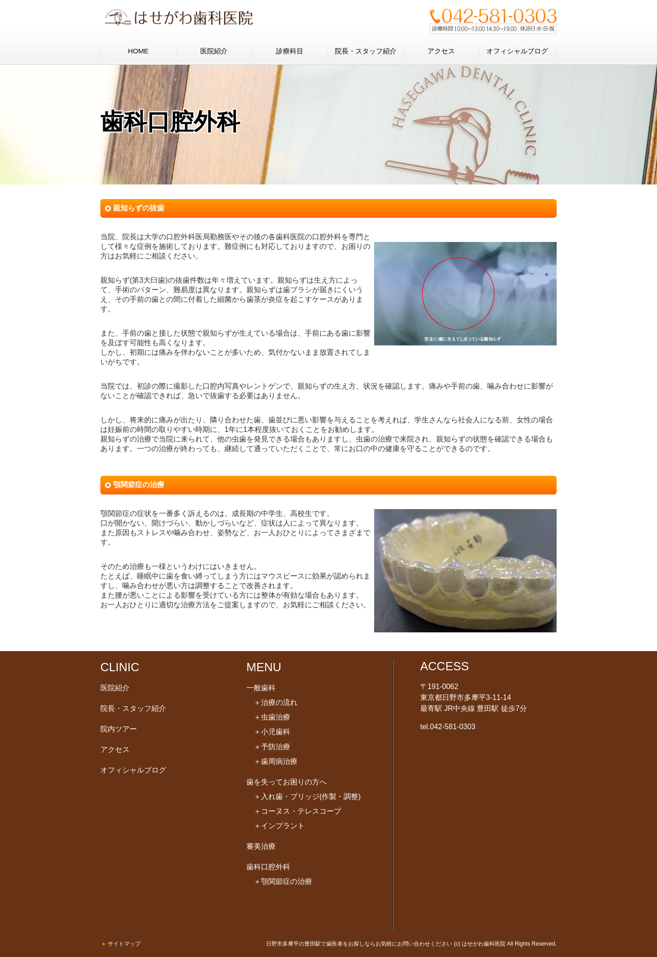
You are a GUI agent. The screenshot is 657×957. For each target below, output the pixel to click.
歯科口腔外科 (268, 867)
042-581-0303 (452, 727)
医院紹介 (214, 51)
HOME (138, 51)
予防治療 (272, 747)
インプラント (279, 826)
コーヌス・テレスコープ (297, 811)
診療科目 (289, 51)
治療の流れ (275, 702)
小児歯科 (272, 732)
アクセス (441, 51)
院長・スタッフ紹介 (365, 51)
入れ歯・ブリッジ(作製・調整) (307, 796)
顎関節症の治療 (283, 881)
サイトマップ (124, 944)
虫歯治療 (272, 717)
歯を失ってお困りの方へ (286, 782)
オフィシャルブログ (517, 51)
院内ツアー (118, 729)
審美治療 (261, 846)
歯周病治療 (275, 761)
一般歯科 (261, 688)
